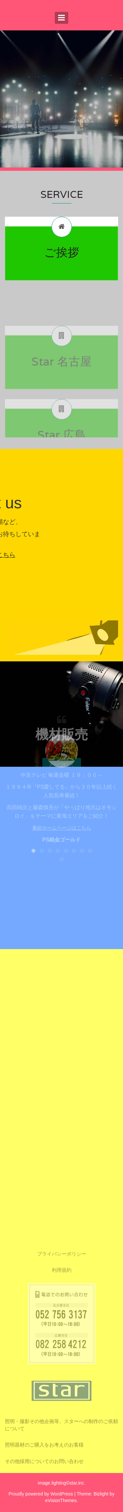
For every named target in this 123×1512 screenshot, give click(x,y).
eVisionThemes (60, 1500)
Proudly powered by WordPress (41, 1493)
